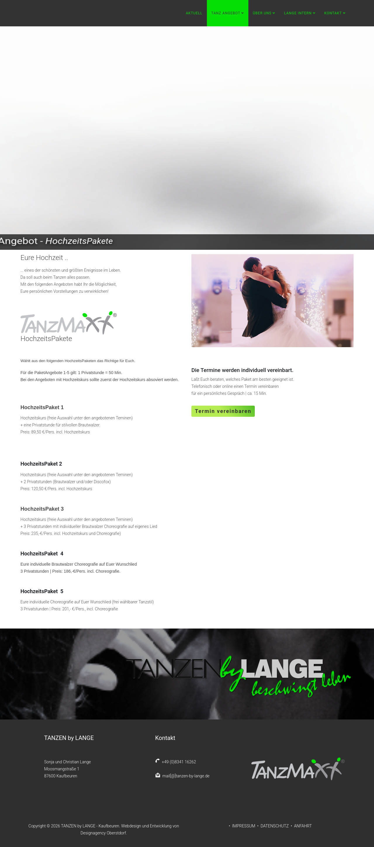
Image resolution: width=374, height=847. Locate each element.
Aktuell (194, 13)
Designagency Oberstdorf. (104, 833)
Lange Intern (298, 13)
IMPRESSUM (244, 826)
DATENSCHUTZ (275, 826)
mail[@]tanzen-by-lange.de (184, 776)
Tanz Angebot (225, 13)
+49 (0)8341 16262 (178, 762)
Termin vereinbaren (223, 411)
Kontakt (333, 13)
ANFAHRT (303, 826)
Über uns (262, 13)
